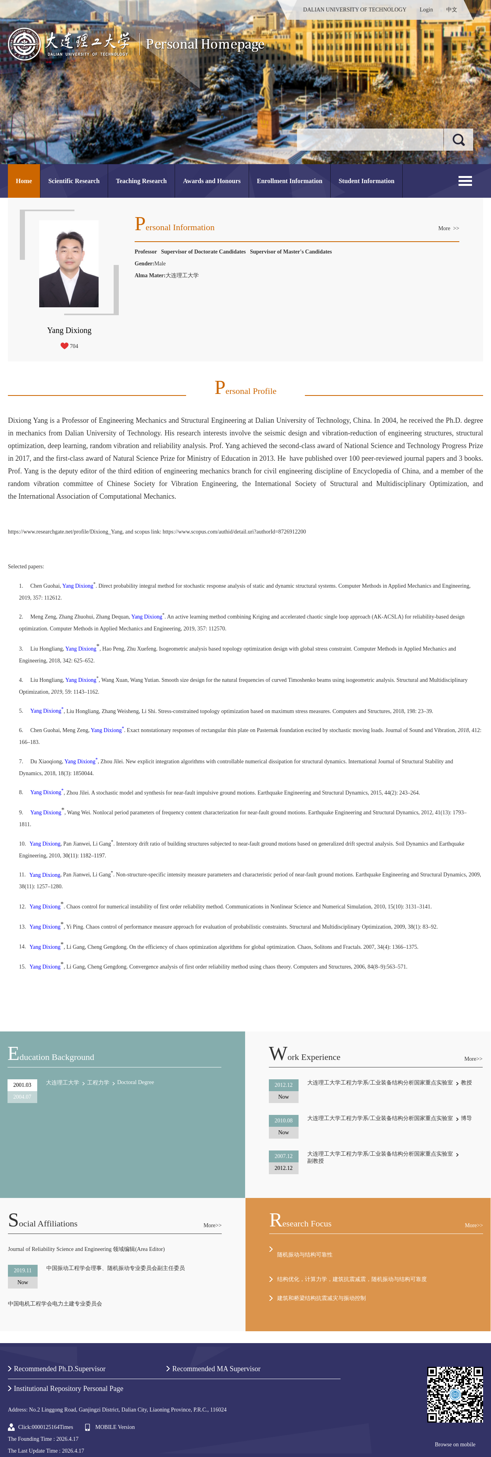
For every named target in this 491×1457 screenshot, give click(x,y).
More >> (448, 228)
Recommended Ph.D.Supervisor (59, 1369)
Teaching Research (141, 181)
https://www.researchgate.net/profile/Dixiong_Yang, (66, 532)
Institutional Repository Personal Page (68, 1389)
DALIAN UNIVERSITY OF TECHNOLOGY (355, 10)
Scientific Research (74, 181)
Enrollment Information (289, 181)
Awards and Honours (212, 181)
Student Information (366, 181)
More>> (473, 1059)
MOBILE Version (115, 1427)
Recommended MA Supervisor (216, 1369)
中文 (451, 10)
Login (426, 10)
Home (24, 181)
